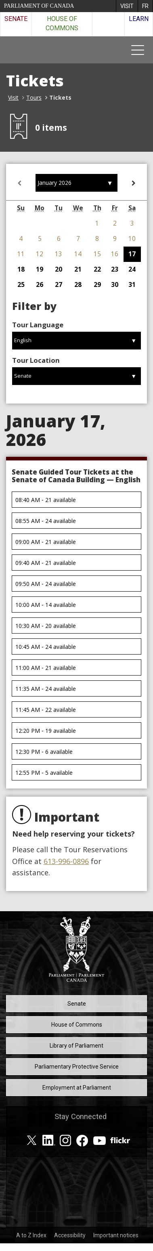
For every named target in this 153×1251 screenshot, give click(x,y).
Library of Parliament (76, 1045)
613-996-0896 (66, 861)
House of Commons (62, 23)
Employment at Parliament (76, 1087)
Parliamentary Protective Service (77, 1066)
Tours (34, 97)
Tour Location (36, 360)
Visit (13, 97)
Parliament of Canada (39, 6)
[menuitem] (127, 6)
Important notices (115, 1235)
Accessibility (70, 1235)
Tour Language (37, 324)
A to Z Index (31, 1235)
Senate (15, 19)
